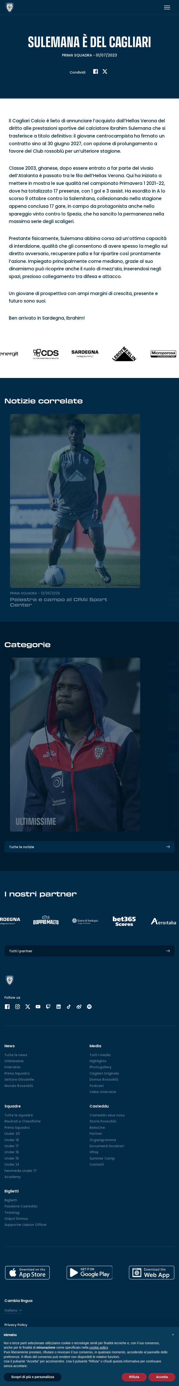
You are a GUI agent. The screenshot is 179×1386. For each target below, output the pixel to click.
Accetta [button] (162, 1377)
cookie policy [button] (98, 1347)
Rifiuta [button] (134, 1377)
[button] (173, 1334)
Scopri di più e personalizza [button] (32, 1377)
